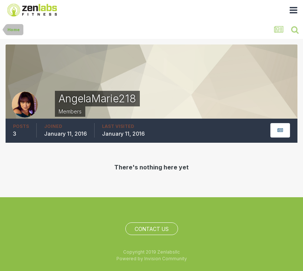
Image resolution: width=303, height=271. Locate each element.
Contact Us (152, 229)
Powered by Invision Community (151, 258)
